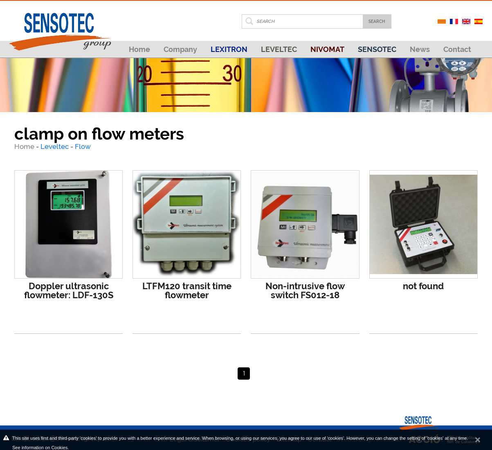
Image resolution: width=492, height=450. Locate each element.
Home (139, 49)
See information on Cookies (39, 447)
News (420, 49)
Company (180, 49)
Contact (457, 49)
